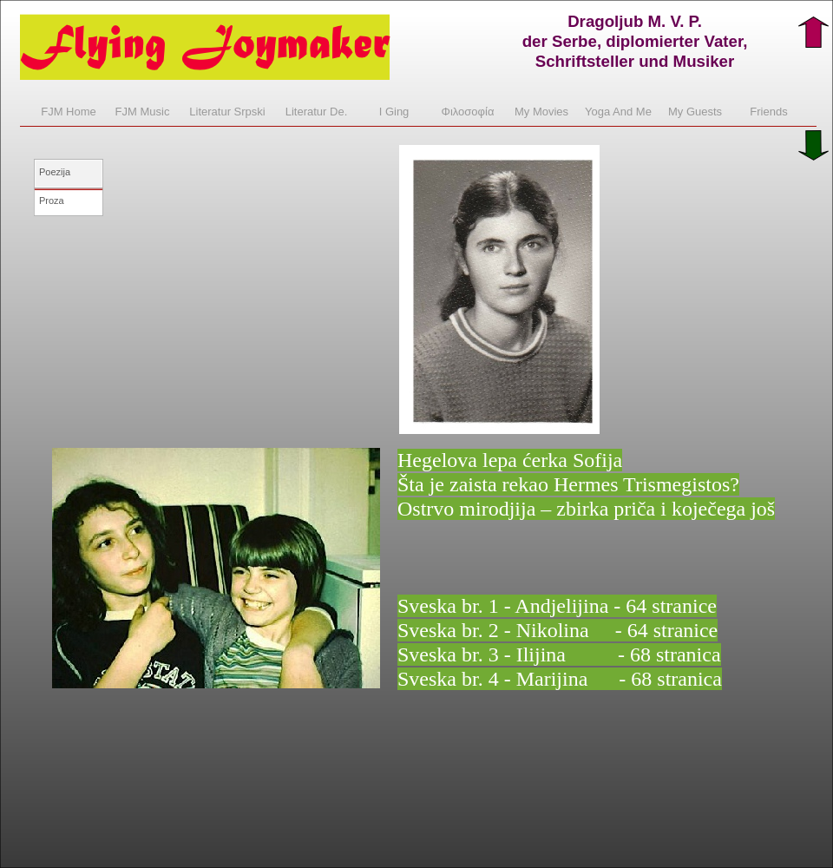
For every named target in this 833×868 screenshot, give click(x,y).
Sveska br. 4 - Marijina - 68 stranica (559, 678)
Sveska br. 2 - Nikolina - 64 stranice (557, 630)
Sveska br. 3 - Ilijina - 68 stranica (559, 654)
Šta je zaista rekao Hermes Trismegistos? (568, 484)
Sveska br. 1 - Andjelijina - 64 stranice (557, 606)
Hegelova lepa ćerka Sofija (509, 460)
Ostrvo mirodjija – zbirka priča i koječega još (586, 508)
